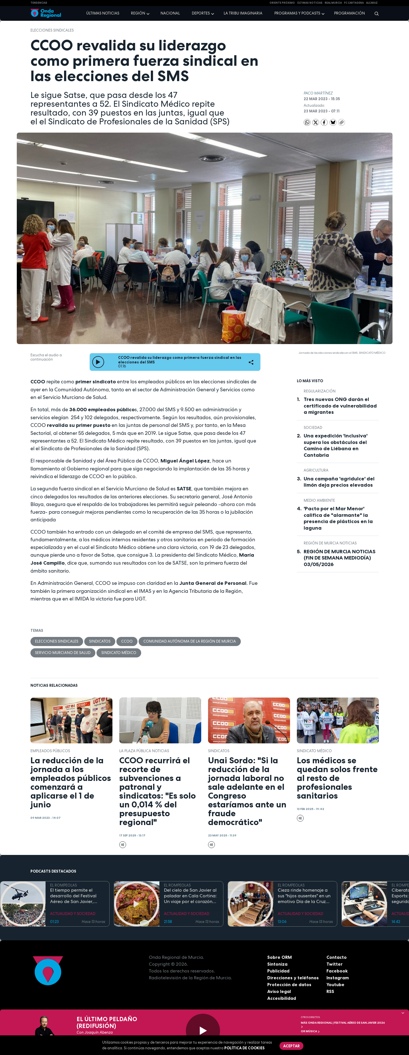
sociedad (313, 427)
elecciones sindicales (52, 30)
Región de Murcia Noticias (330, 543)
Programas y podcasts (297, 13)
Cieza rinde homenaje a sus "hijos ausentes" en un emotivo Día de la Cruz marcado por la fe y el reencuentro (304, 896)
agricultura (316, 470)
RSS (330, 991)
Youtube (335, 985)
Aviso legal (279, 991)
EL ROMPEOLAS (63, 885)
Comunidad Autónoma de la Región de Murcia (190, 641)
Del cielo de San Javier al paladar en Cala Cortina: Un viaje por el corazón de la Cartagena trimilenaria (190, 896)
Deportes (201, 13)
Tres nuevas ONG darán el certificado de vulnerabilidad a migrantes (340, 405)
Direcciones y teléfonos (293, 978)
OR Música (310, 1031)
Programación (349, 13)
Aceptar (291, 1046)
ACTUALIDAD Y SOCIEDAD (72, 914)
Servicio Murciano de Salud (63, 652)
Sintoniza (277, 964)
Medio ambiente (319, 500)
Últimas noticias (102, 13)
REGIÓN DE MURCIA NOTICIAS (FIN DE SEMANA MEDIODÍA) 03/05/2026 (339, 557)
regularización (320, 391)
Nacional (170, 13)
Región (138, 13)
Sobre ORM (279, 957)
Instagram (337, 978)
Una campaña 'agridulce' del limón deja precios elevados (339, 482)
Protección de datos (289, 985)
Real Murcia (333, 3)
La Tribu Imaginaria (243, 13)
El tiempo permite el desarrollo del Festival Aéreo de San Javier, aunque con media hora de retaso (75, 896)
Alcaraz (372, 3)
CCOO (127, 641)
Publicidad (278, 971)
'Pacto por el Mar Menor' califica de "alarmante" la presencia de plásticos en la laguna (338, 518)
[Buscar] (375, 13)
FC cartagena (354, 3)
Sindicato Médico (119, 652)
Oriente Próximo (282, 3)
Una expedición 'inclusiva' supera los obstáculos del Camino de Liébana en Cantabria (335, 445)
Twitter (334, 964)
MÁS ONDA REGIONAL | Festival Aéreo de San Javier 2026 (343, 1024)
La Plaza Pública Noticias (144, 750)
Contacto (336, 957)
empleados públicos (50, 750)
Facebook (337, 971)
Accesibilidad (281, 998)
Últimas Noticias (309, 3)
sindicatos (100, 641)
